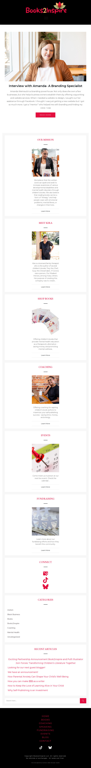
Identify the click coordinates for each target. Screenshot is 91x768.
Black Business (13, 614)
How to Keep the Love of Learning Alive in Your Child (36, 685)
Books (10, 619)
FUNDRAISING (45, 730)
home (45, 716)
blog (45, 737)
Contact (45, 741)
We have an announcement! (23, 672)
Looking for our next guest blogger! (26, 667)
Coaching (11, 628)
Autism (10, 610)
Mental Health (13, 632)
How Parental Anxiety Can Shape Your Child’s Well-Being (38, 676)
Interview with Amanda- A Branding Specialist (45, 86)
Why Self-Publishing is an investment (28, 690)
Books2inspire (13, 623)
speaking (45, 727)
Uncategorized (13, 637)
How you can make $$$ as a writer (26, 681)
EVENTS (45, 734)
